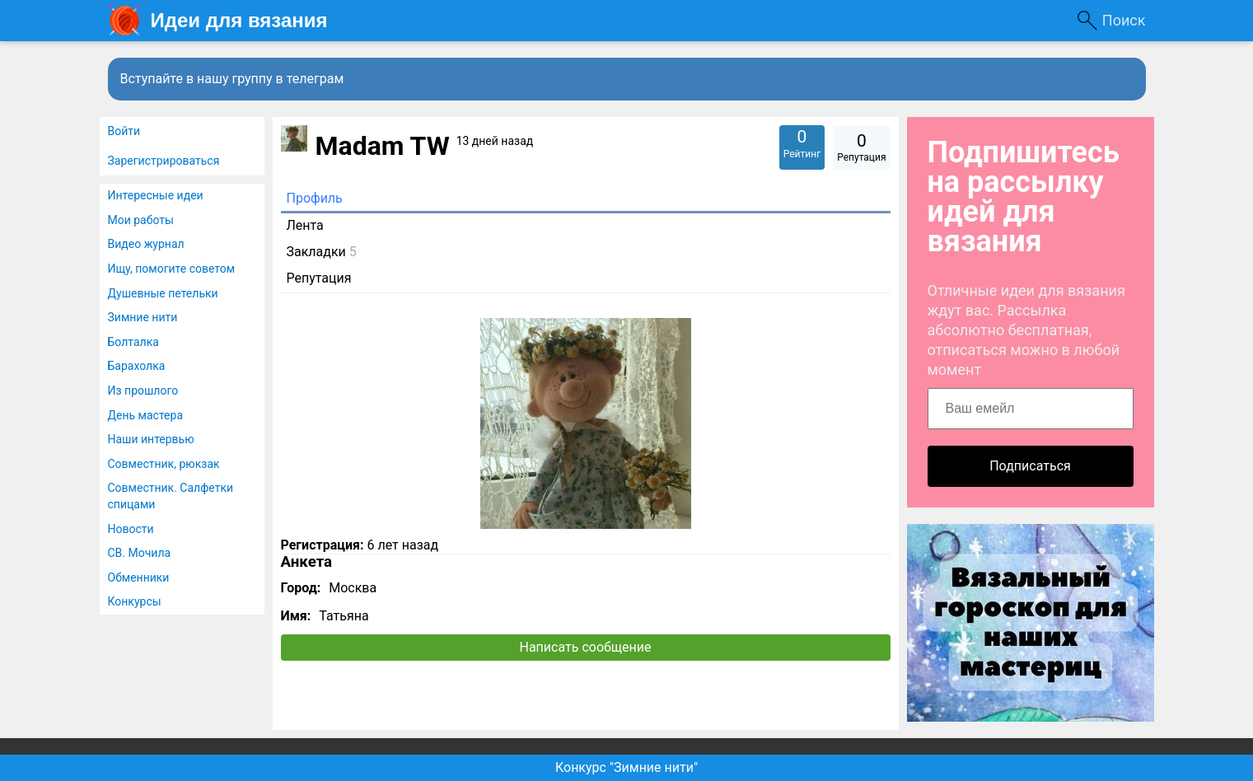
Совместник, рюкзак (164, 463)
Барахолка (137, 365)
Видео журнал (146, 243)
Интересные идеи (155, 195)
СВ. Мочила (139, 552)
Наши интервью (151, 439)
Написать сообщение (586, 647)
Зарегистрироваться (164, 160)
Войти (124, 131)
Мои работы (141, 220)
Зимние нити (143, 317)
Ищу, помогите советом (172, 268)
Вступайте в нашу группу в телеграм (232, 79)
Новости (131, 528)
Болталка (133, 341)
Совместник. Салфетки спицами (171, 496)
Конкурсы (134, 601)
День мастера (146, 415)
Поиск (1124, 20)
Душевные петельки (163, 293)
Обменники (139, 577)
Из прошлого (143, 390)
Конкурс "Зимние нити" (626, 767)
